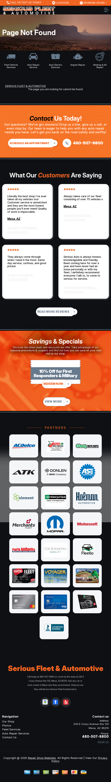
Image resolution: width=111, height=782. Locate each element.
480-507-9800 (47, 676)
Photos (6, 725)
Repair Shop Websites (42, 758)
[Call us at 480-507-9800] (83, 143)
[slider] (13, 189)
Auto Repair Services (15, 733)
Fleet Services (11, 729)
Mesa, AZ (13, 219)
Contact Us (9, 737)
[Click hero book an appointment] (31, 143)
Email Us (103, 742)
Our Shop (8, 721)
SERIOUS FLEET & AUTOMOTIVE (25, 86)
